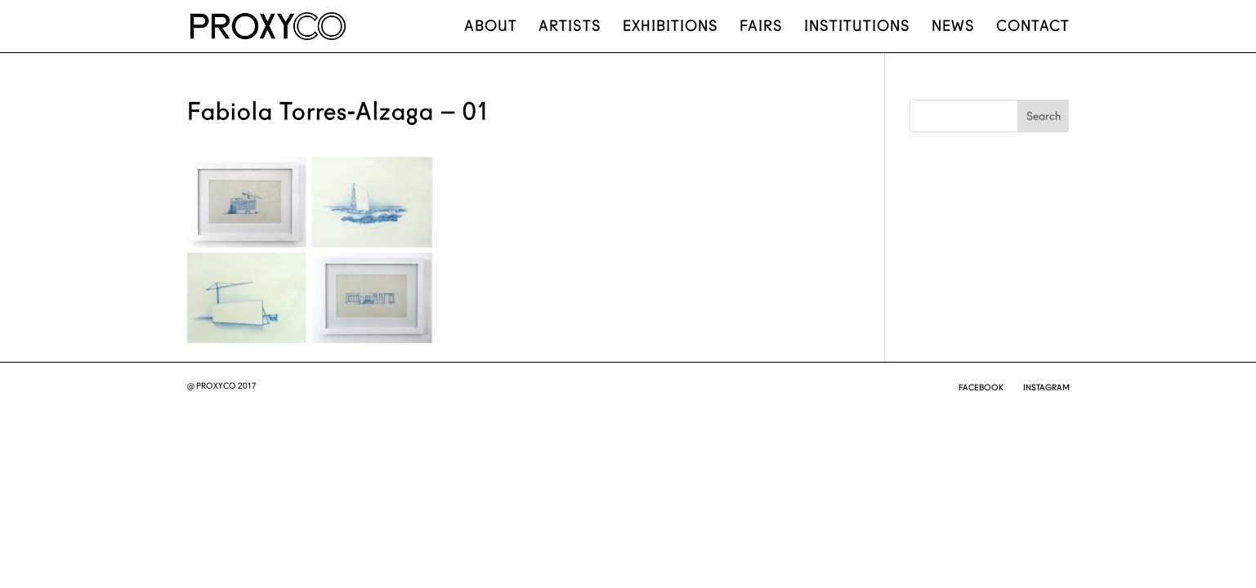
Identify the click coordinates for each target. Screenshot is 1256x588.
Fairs (761, 27)
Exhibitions (670, 27)
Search (1043, 115)
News (953, 27)
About (490, 27)
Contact (1033, 27)
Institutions (857, 27)
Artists (570, 27)
